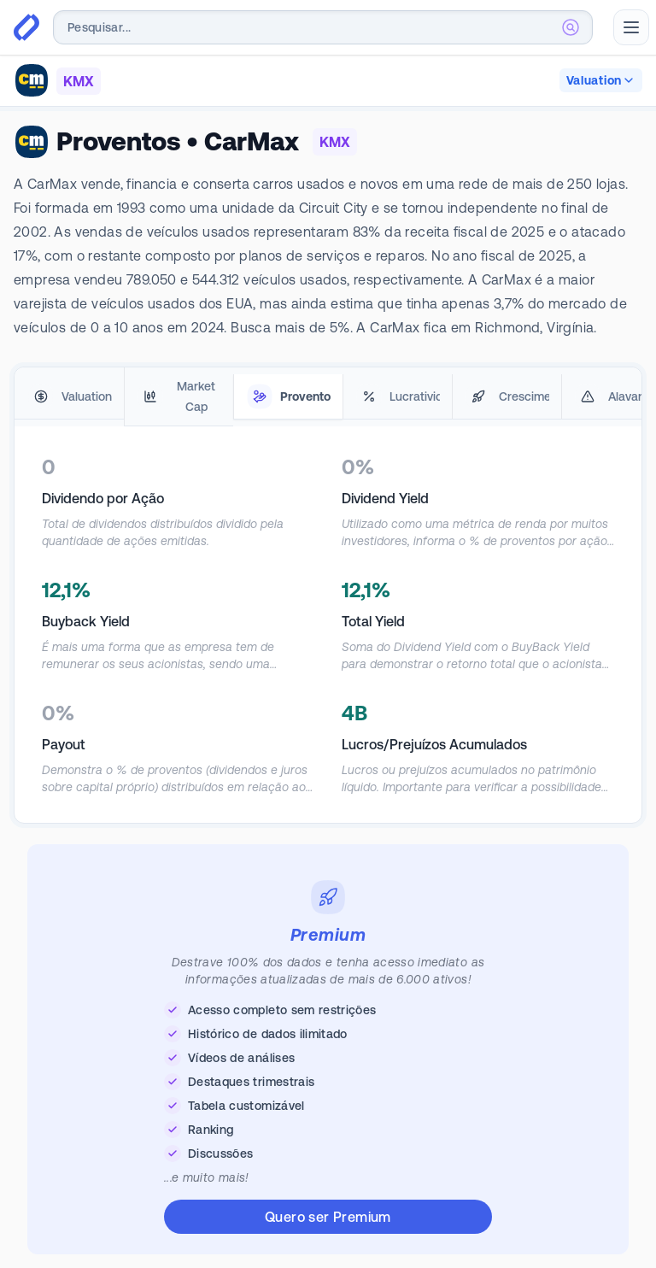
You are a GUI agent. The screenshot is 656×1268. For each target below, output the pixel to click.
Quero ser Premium (328, 1216)
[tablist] (328, 396)
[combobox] (323, 27)
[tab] (69, 397)
